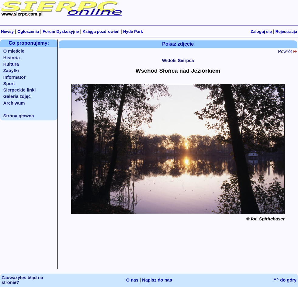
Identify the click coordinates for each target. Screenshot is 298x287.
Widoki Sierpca (178, 60)
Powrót (287, 51)
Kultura (11, 64)
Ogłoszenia (28, 31)
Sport (9, 83)
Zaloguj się (261, 31)
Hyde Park (133, 31)
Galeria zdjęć (17, 96)
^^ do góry (285, 280)
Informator (14, 77)
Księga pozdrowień (100, 31)
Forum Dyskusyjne (61, 31)
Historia (11, 57)
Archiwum (14, 103)
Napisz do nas (157, 280)
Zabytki (11, 70)
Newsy (7, 31)
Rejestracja (286, 31)
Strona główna (18, 115)
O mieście (13, 51)
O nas (132, 280)
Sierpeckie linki (19, 90)
